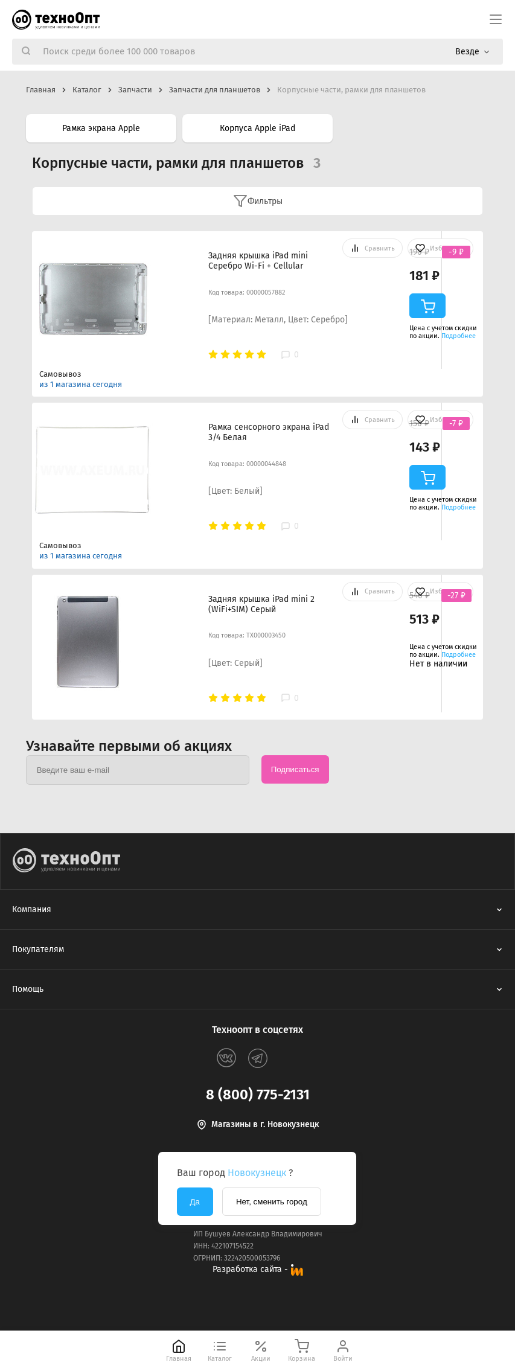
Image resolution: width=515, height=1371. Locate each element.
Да (195, 1201)
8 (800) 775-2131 (258, 1094)
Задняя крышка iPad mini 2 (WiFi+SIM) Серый (261, 604)
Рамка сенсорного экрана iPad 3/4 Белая (268, 432)
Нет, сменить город (271, 1201)
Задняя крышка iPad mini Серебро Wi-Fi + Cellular (258, 261)
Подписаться (295, 769)
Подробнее (458, 336)
